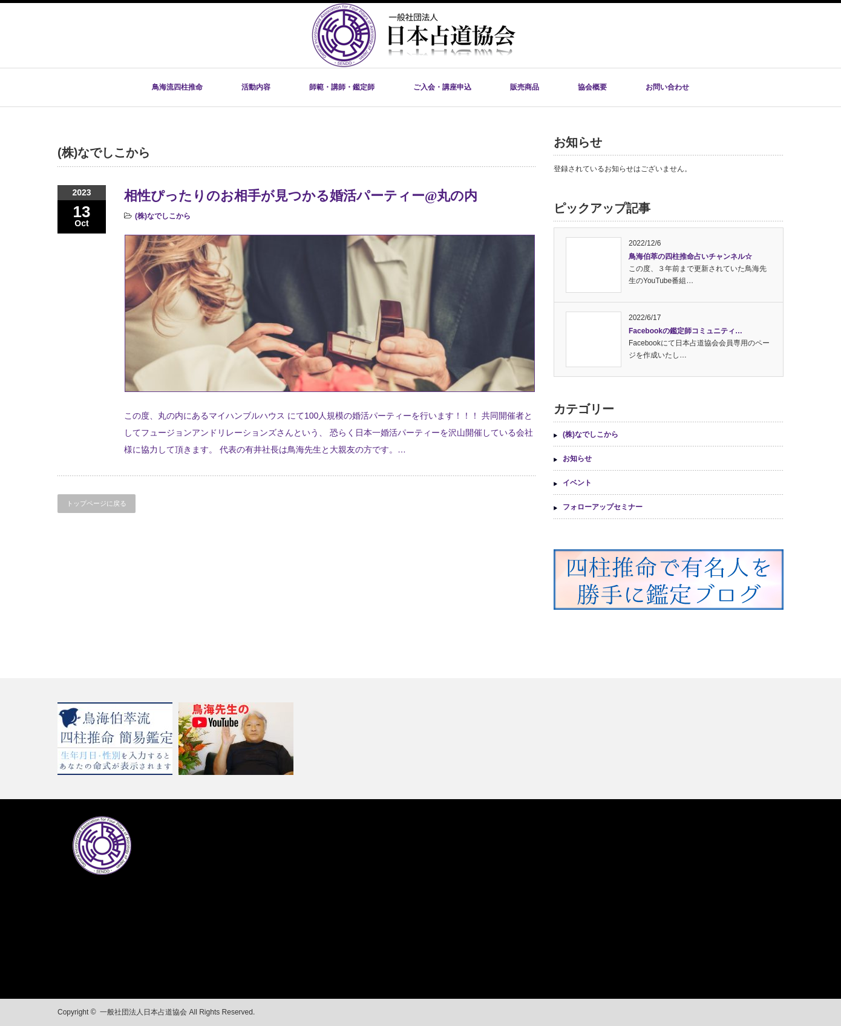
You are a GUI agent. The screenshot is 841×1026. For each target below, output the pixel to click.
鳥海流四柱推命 (177, 87)
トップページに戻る (96, 503)
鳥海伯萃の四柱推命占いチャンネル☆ (690, 256)
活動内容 (255, 87)
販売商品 (524, 87)
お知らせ (577, 458)
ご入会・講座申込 (442, 87)
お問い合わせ (667, 87)
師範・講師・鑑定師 (342, 87)
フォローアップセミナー (603, 507)
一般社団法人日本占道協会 (143, 1012)
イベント (577, 483)
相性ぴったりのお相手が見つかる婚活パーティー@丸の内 (300, 195)
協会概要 (592, 87)
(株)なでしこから (163, 216)
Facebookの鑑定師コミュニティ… (685, 331)
